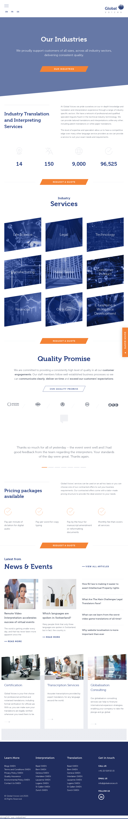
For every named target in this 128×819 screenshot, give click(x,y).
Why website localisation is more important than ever (100, 632)
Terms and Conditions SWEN (17, 769)
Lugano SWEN (42, 783)
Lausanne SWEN (43, 780)
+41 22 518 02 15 (106, 771)
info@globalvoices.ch (108, 783)
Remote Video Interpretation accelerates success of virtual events (20, 618)
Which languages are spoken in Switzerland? (57, 615)
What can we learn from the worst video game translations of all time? (102, 616)
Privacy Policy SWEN (13, 773)
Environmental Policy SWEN (17, 780)
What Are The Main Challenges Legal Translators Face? (102, 601)
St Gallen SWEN (43, 787)
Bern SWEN (41, 769)
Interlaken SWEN (43, 776)
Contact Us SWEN (12, 783)
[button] (44, 467)
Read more (15, 641)
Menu (6, 6)
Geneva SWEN (42, 773)
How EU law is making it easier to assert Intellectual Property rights (100, 586)
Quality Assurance (12, 776)
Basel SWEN (41, 766)
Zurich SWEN (42, 790)
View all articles (97, 567)
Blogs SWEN (10, 766)
